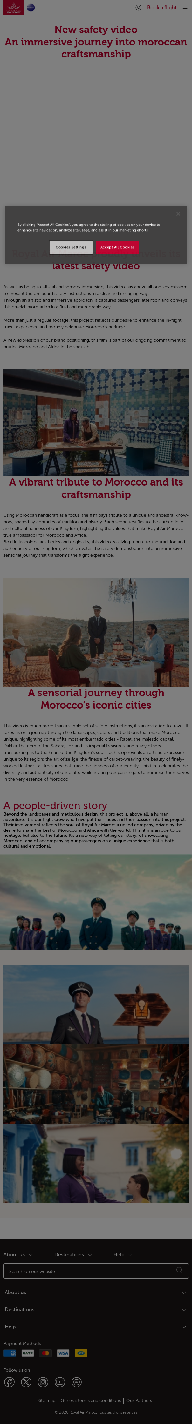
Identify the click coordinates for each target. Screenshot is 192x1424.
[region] (96, 235)
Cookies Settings (71, 247)
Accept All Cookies (117, 247)
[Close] (178, 214)
